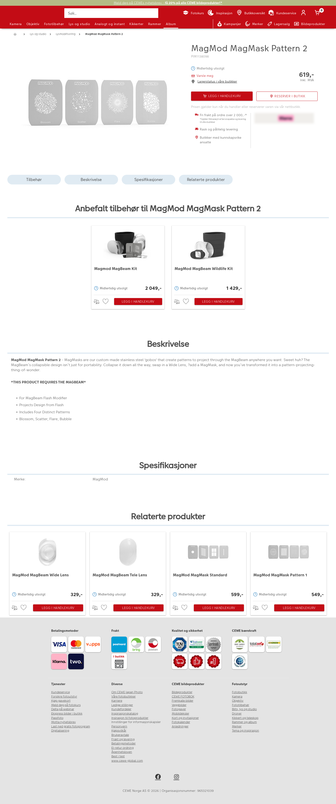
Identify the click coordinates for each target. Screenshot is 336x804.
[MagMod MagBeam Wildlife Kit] (208, 259)
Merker (237, 726)
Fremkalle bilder (182, 701)
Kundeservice (60, 692)
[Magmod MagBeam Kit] (127, 259)
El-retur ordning (122, 748)
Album (171, 24)
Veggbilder (179, 705)
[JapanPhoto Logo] (22, 17)
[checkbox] (106, 302)
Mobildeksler (180, 714)
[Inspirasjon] (220, 13)
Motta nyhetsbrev (63, 722)
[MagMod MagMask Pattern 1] (289, 565)
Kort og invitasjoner (185, 718)
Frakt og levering (123, 739)
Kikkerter (136, 24)
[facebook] (159, 777)
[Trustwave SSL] (197, 645)
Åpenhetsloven (121, 752)
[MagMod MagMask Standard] (208, 565)
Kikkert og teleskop (245, 718)
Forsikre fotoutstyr (64, 697)
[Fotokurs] (193, 13)
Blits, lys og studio (244, 709)
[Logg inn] (304, 13)
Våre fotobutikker (123, 697)
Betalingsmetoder (123, 743)
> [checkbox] (98, 301)
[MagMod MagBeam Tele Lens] (128, 565)
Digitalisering (60, 731)
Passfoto (57, 718)
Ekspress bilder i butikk (66, 714)
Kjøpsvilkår (118, 731)
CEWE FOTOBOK (183, 697)
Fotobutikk (239, 692)
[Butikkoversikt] (250, 13)
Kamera (16, 24)
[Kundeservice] (282, 13)
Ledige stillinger (122, 705)
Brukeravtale (120, 735)
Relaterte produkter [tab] (206, 179)
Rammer (154, 24)
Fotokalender (181, 722)
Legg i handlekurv (138, 301)
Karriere (116, 701)
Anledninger (180, 726)
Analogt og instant (110, 24)
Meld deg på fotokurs (66, 705)
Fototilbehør (54, 24)
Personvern (119, 726)
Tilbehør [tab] (34, 179)
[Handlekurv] (318, 13)
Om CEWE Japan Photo (127, 692)
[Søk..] (111, 13)
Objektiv (33, 24)
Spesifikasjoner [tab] (148, 179)
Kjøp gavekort (61, 701)
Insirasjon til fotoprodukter (129, 718)
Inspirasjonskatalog (124, 714)
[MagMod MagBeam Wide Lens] (47, 565)
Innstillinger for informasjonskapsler (136, 722)
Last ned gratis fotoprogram (70, 726)
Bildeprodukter (182, 692)
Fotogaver (179, 709)
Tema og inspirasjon (245, 731)
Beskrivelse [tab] (91, 179)
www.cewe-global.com (127, 761)
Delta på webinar (62, 709)
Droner (237, 714)
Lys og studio (79, 24)
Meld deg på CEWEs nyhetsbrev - (168, 3)
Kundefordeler (121, 709)
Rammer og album (244, 722)
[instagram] (177, 777)
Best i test (118, 756)
